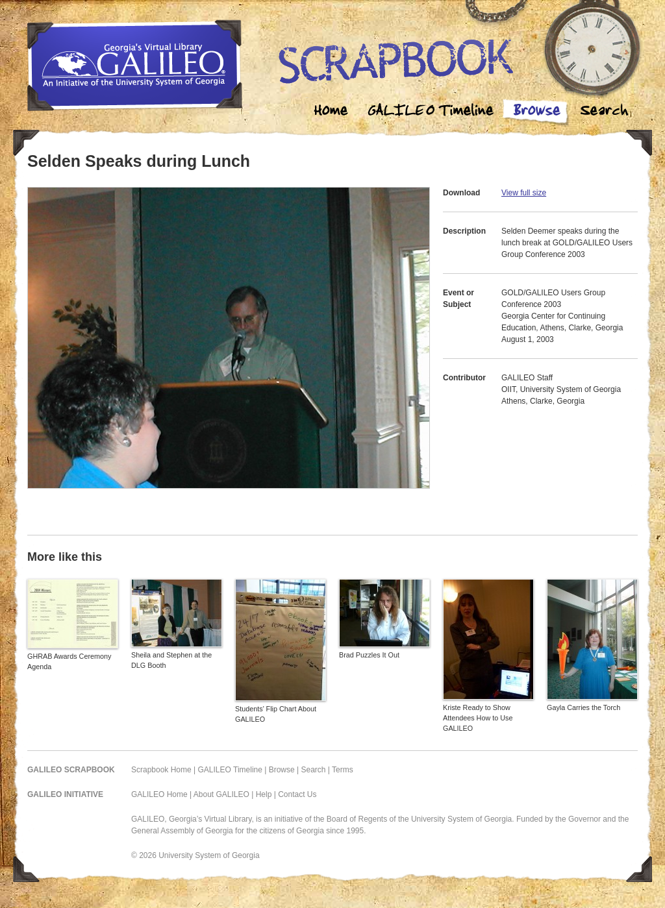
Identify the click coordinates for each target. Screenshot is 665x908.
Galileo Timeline (434, 112)
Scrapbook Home (161, 769)
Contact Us (297, 794)
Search (604, 112)
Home (331, 112)
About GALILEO (221, 794)
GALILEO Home (159, 794)
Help (264, 794)
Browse (536, 112)
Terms (342, 769)
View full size (523, 192)
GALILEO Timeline (230, 769)
